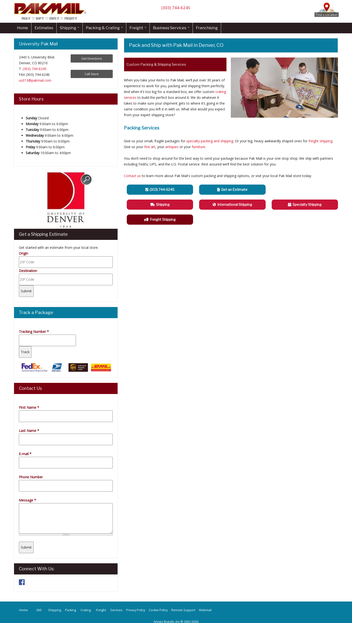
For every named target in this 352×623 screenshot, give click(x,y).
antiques (172, 146)
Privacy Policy (135, 610)
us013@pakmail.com (35, 80)
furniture (198, 146)
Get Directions (91, 58)
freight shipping (320, 141)
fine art (149, 146)
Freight (137, 28)
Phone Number (31, 477)
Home (22, 28)
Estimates (44, 28)
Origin (23, 253)
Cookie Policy (158, 610)
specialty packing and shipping (209, 141)
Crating (86, 610)
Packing (70, 610)
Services (116, 610)
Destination (28, 270)
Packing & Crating (104, 28)
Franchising (207, 28)
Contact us (132, 175)
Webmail (205, 610)
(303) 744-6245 (175, 7)
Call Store (92, 74)
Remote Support (183, 610)
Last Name (29, 430)
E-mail (25, 453)
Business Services (171, 28)
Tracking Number (34, 331)
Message (27, 500)
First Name (29, 407)
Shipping (69, 28)
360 (38, 610)
